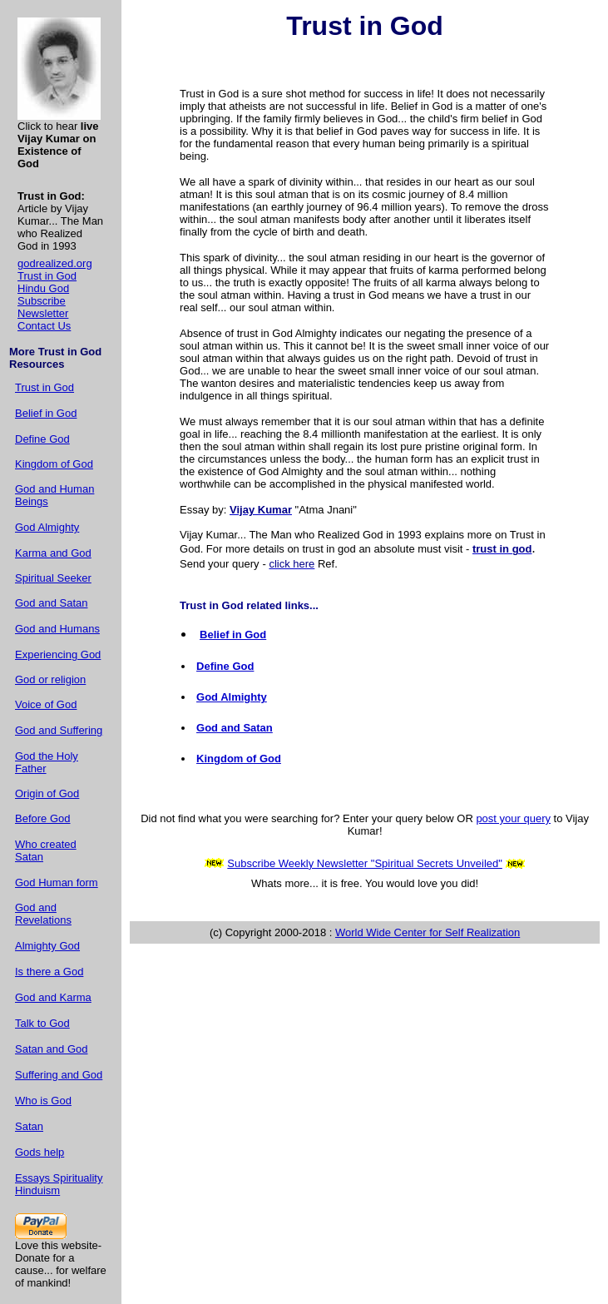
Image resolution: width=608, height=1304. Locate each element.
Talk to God (42, 1023)
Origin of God (47, 793)
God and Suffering (58, 730)
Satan (29, 1126)
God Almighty (47, 527)
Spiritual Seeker (53, 578)
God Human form (56, 882)
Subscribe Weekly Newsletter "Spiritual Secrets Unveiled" (364, 863)
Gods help (39, 1152)
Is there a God (49, 971)
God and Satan (51, 603)
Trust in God (47, 276)
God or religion (50, 679)
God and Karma (53, 997)
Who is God (43, 1100)
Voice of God (46, 704)
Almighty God (47, 946)
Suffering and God (58, 1074)
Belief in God (46, 413)
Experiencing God (58, 654)
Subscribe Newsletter (42, 307)
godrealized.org (54, 263)
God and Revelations (43, 913)
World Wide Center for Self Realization (427, 932)
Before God (43, 818)
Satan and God (51, 1049)
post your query (513, 818)
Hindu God (43, 288)
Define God (42, 439)
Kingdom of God (54, 464)
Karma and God (53, 553)
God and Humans (57, 628)
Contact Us (44, 326)
